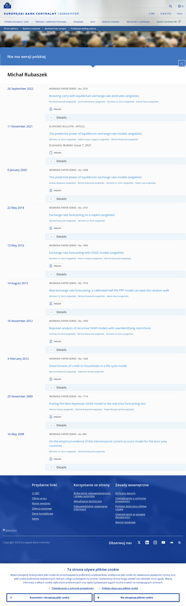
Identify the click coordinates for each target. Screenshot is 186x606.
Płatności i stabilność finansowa (51, 21)
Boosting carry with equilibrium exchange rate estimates (87, 96)
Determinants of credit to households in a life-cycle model (88, 366)
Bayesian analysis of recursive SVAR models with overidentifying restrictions (100, 328)
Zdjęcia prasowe (42, 508)
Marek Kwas (142, 101)
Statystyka (78, 21)
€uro (92, 21)
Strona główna (11, 28)
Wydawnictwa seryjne (55, 28)
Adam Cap (140, 183)
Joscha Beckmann (86, 101)
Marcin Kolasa (85, 258)
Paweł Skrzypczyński (114, 409)
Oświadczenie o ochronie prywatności (130, 500)
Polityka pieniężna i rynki (16, 21)
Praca (179, 13)
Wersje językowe (125, 522)
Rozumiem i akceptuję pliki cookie (49, 597)
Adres (35, 518)
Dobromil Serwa (86, 371)
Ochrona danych (125, 493)
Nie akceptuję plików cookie (136, 597)
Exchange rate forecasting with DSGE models (79, 253)
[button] (175, 6)
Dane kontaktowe (42, 513)
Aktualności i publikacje (138, 21)
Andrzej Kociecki (57, 334)
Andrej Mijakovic (57, 183)
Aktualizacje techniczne (88, 501)
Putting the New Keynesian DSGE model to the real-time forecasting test (97, 404)
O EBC (152, 13)
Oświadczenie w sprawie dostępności (130, 516)
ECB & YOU (166, 13)
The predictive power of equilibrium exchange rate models (88, 134)
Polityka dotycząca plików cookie (130, 508)
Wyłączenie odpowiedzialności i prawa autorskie (92, 494)
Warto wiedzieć (41, 503)
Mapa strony (11, 530)
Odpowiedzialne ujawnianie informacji (90, 508)
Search (170, 6)
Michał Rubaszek (57, 101)
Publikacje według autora (83, 28)
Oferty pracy (39, 498)
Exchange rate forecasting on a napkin (74, 215)
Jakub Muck (112, 296)
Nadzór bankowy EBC (169, 21)
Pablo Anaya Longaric (88, 139)
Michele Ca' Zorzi (115, 101)
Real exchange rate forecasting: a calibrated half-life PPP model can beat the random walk (109, 290)
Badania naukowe (110, 21)
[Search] (153, 6)
